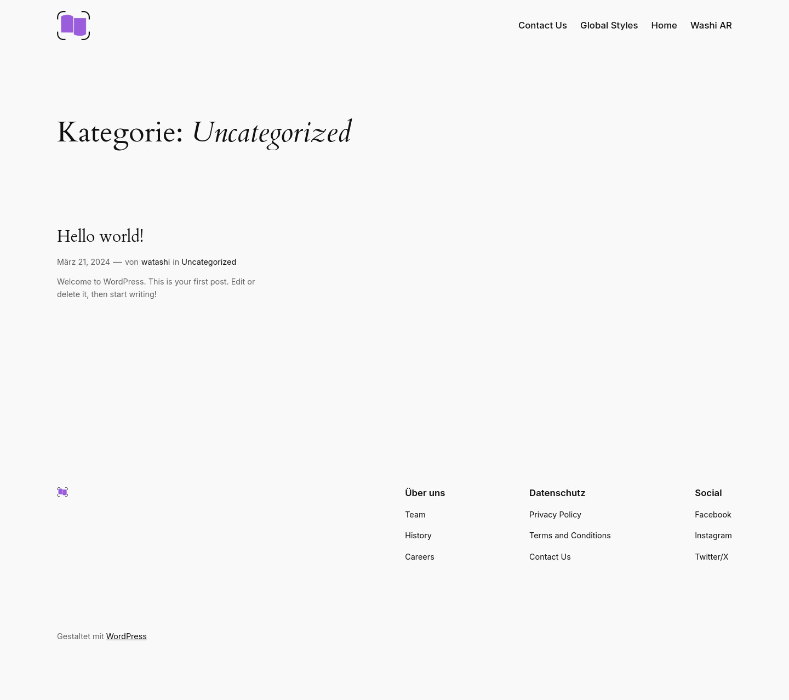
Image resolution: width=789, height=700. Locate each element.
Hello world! (100, 237)
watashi (155, 261)
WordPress (126, 636)
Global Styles (609, 25)
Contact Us (542, 25)
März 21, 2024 (83, 261)
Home (664, 25)
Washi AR (711, 25)
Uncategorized (208, 261)
